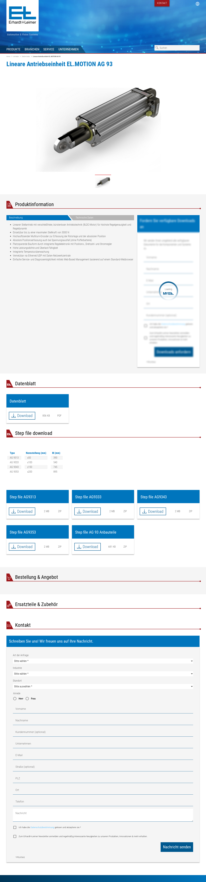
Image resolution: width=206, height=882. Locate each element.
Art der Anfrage (20, 655)
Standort (17, 680)
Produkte (13, 49)
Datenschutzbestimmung (173, 324)
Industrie (17, 667)
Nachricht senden (177, 847)
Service (48, 49)
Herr (21, 698)
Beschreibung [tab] (16, 217)
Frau (33, 698)
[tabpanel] (70, 243)
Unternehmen (68, 49)
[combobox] (177, 48)
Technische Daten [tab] (84, 217)
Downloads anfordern (174, 352)
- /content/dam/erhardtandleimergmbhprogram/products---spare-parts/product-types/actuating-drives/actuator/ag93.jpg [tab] (103, 182)
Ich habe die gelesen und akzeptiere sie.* (171, 325)
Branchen (32, 49)
